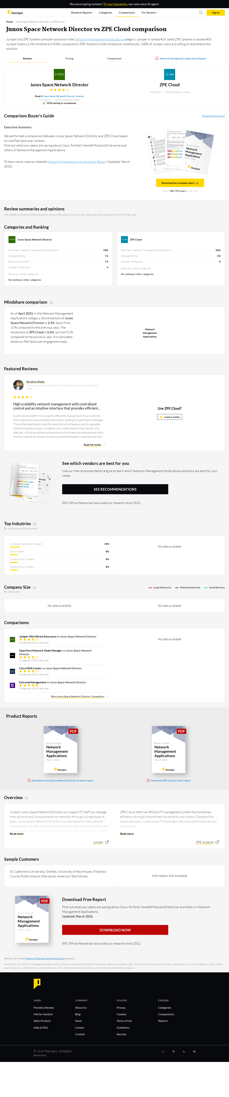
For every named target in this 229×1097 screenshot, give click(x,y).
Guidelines (123, 1027)
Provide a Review (44, 1007)
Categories (164, 1007)
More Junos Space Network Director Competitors (77, 696)
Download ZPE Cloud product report (171, 780)
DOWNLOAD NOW (115, 930)
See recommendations (115, 489)
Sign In (215, 12)
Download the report (213, 115)
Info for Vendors (43, 1014)
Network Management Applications (99, 39)
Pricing (69, 58)
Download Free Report (84, 899)
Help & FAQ (41, 1027)
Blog (77, 1014)
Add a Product (42, 1020)
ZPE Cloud (169, 84)
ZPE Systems (205, 842)
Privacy (121, 1007)
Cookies (121, 1014)
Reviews (27, 58)
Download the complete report (180, 182)
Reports (163, 1020)
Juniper (98, 842)
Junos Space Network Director (59, 84)
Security (121, 1034)
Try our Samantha (115, 4)
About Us (81, 1007)
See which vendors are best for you (95, 463)
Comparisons (114, 58)
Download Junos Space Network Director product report (62, 780)
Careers (79, 1027)
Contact (80, 1034)
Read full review (92, 444)
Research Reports (81, 12)
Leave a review (170, 416)
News (78, 1020)
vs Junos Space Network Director (57, 636)
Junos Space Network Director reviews (63, 96)
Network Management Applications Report (183, 58)
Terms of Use (124, 1020)
